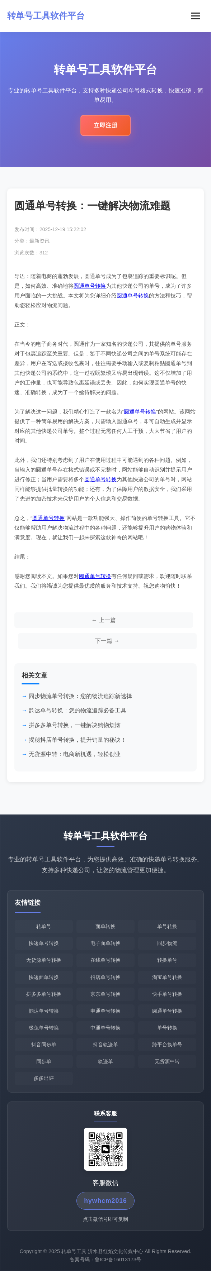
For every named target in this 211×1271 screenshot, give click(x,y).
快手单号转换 (167, 994)
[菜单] (196, 16)
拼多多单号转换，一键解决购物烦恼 (75, 725)
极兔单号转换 (44, 1028)
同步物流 (167, 943)
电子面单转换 (105, 943)
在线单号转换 (105, 960)
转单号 (43, 927)
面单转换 (105, 927)
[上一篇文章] (103, 620)
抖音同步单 (43, 1044)
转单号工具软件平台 (46, 15)
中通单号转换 (105, 1028)
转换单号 (167, 960)
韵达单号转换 (44, 1011)
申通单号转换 (105, 1011)
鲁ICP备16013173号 (118, 1261)
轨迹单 (105, 1061)
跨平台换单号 (167, 1044)
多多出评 (44, 1078)
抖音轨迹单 (105, 1044)
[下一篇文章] (107, 641)
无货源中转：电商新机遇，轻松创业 (75, 754)
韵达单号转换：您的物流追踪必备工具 (77, 711)
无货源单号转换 (43, 960)
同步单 (43, 1061)
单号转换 (167, 927)
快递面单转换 (44, 977)
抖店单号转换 (105, 977)
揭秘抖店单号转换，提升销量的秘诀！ (77, 740)
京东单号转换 (105, 994)
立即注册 (105, 127)
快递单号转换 (44, 943)
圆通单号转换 (90, 286)
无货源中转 (167, 1061)
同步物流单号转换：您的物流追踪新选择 (80, 696)
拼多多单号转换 (43, 994)
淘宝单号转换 (167, 977)
